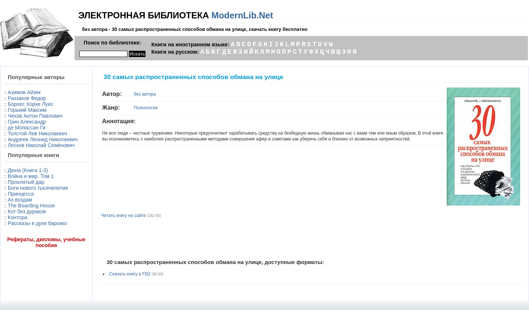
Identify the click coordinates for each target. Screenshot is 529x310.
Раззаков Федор (27, 98)
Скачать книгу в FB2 (129, 274)
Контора (17, 217)
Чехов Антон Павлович (35, 116)
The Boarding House (31, 206)
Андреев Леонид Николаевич (43, 139)
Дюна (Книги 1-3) (28, 170)
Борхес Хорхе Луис (30, 104)
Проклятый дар (26, 182)
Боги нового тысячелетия (38, 188)
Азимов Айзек (24, 92)
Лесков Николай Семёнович (41, 145)
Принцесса (21, 194)
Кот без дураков (27, 211)
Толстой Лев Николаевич (37, 133)
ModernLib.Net (242, 15)
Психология (146, 107)
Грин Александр (27, 122)
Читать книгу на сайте (123, 215)
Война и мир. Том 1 (31, 176)
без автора (145, 94)
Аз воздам (20, 200)
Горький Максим (27, 110)
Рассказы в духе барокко (37, 223)
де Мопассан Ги (27, 128)
